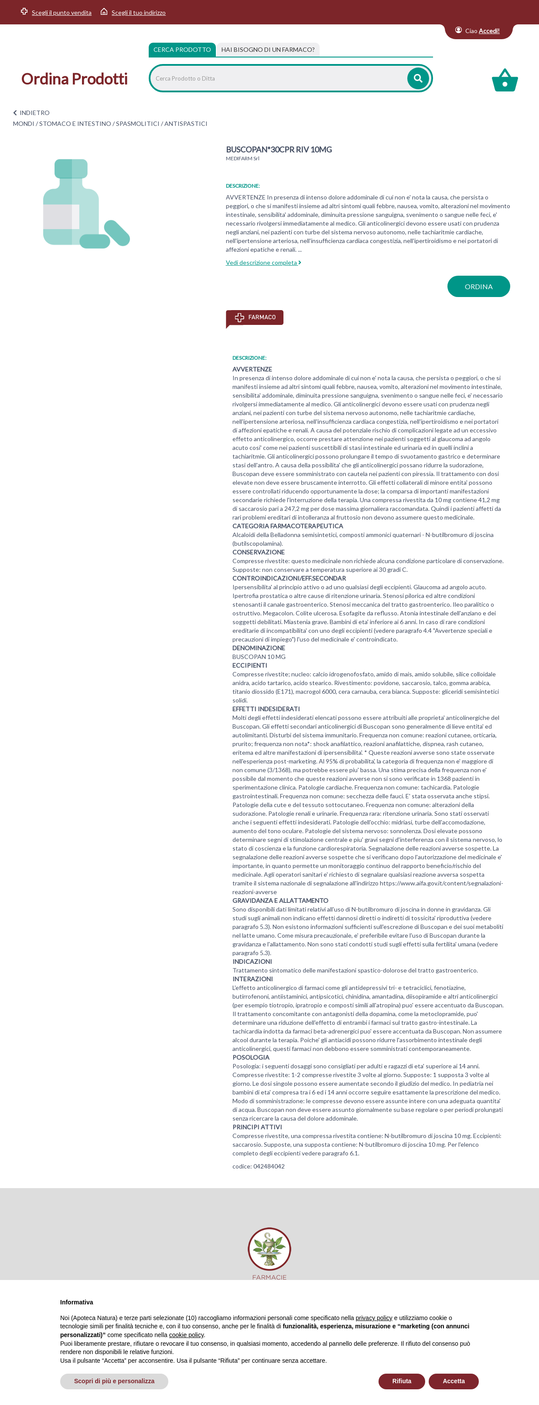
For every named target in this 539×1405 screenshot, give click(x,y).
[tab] (268, 50)
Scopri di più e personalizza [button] (114, 1381)
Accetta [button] (454, 1381)
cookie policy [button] (186, 1334)
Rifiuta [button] (402, 1381)
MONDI (23, 123)
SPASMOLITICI (138, 123)
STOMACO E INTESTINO (75, 123)
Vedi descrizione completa (263, 262)
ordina (479, 286)
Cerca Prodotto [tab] (182, 49)
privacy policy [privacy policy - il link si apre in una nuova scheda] (374, 1317)
